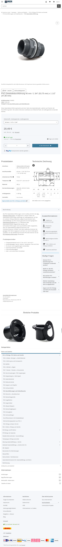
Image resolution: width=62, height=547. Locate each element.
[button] (46, 1)
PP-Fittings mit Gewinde (9, 433)
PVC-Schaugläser (7, 412)
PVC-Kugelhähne (7, 400)
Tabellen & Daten (31, 483)
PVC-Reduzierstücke (8, 382)
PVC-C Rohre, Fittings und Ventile (11, 427)
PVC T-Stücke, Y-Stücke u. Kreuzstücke (13, 370)
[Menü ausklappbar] (2, 1)
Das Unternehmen (47, 499)
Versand (17, 132)
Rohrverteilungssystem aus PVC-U (12, 421)
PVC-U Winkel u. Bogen (9, 367)
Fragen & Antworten (8, 499)
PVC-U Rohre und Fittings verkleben (49, 245)
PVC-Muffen (6, 364)
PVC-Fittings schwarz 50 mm (10, 424)
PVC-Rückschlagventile (9, 397)
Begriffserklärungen (31, 477)
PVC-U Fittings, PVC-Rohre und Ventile (13, 355)
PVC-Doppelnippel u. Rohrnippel (12, 376)
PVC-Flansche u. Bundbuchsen (11, 394)
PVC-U (18, 184)
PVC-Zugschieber (7, 403)
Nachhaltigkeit (46, 502)
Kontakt (5, 505)
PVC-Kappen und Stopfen (10, 385)
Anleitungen (31, 474)
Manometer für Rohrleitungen (11, 451)
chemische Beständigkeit (47, 226)
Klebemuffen (20, 166)
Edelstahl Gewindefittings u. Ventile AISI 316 (14, 445)
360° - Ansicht (7, 90)
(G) (28, 168)
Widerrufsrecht (27, 499)
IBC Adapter (6, 448)
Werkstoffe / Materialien (31, 480)
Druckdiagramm (20, 90)
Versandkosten (7, 511)
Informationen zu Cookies (29, 508)
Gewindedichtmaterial (9, 222)
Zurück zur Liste (6, 12)
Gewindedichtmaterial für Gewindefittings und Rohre (17, 460)
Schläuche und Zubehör (7, 466)
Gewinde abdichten (50, 249)
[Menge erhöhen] (28, 145)
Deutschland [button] (18, 139)
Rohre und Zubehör (6, 351)
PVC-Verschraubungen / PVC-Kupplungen (14, 373)
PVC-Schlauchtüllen (8, 388)
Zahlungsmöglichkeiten (9, 508)
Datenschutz (26, 502)
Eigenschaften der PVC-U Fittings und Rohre (14, 201)
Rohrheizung (6, 463)
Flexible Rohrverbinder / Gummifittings (13, 436)
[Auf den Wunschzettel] (57, 23)
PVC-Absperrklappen (8, 406)
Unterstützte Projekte (47, 505)
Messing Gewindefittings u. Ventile (12, 442)
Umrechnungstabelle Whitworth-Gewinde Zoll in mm (50, 233)
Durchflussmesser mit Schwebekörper (13, 418)
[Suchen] (59, 6)
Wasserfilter (6, 454)
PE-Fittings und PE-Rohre (9, 430)
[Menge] (16, 145)
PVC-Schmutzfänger (8, 415)
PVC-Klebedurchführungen (10, 234)
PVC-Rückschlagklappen (9, 409)
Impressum (6, 502)
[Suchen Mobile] (29, 6)
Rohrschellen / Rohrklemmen (10, 457)
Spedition (8, 533)
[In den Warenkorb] (2, 19)
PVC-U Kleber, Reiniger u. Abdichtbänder (14, 358)
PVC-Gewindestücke (8, 379)
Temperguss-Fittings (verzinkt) (11, 439)
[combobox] (31, 122)
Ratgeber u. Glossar (8, 514)
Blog (4, 517)
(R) (17, 168)
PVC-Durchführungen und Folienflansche (18, 104)
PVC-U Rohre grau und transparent (12, 361)
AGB (24, 505)
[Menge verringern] (6, 145)
